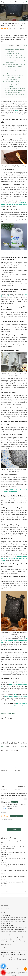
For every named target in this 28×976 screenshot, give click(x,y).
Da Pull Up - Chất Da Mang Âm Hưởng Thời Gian (13, 859)
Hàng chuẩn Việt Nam (17, 973)
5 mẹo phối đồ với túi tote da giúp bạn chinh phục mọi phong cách (10, 743)
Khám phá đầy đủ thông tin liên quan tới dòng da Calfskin (13, 853)
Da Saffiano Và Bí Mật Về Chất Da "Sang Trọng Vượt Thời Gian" (12, 847)
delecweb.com (24, 969)
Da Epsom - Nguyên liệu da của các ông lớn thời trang (14, 871)
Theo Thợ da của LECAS (7, 713)
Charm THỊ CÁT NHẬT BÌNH (19, 787)
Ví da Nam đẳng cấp (17, 972)
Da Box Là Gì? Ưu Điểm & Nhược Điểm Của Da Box (13, 841)
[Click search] (4, 2)
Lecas (3, 902)
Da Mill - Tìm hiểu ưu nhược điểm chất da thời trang (13, 882)
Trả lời (4, 808)
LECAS (5, 947)
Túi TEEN (3, 787)
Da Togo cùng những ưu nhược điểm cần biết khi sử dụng (13, 865)
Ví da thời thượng (9, 972)
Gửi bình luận (14, 829)
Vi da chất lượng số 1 (8, 973)
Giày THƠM (17, 768)
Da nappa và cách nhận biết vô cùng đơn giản (13, 877)
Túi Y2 (2, 768)
